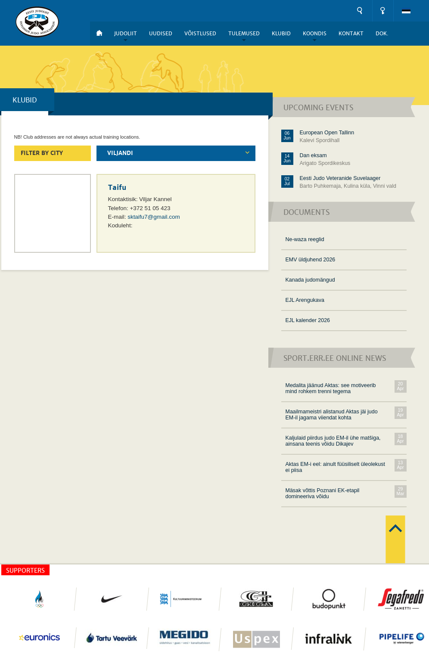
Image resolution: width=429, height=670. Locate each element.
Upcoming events (318, 107)
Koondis (314, 33)
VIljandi (120, 153)
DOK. (382, 33)
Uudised (160, 33)
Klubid (281, 33)
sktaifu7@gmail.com (153, 217)
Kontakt (351, 33)
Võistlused (200, 33)
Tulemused (244, 33)
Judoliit (125, 33)
